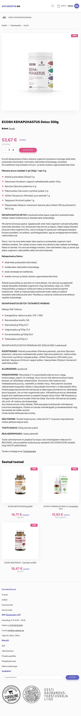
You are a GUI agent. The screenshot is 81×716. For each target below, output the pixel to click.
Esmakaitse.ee (9, 589)
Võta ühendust (8, 651)
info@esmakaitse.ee (16, 630)
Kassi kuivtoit (7, 610)
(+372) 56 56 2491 (15, 625)
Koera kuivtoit (7, 605)
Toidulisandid (15, 25)
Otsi (52, 6)
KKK (3, 646)
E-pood (5, 595)
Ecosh (26, 25)
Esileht (4, 25)
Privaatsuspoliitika (9, 656)
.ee (11, 6)
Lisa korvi (28, 150)
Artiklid (4, 600)
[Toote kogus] (9, 150)
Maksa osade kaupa (9, 666)
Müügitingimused (9, 661)
